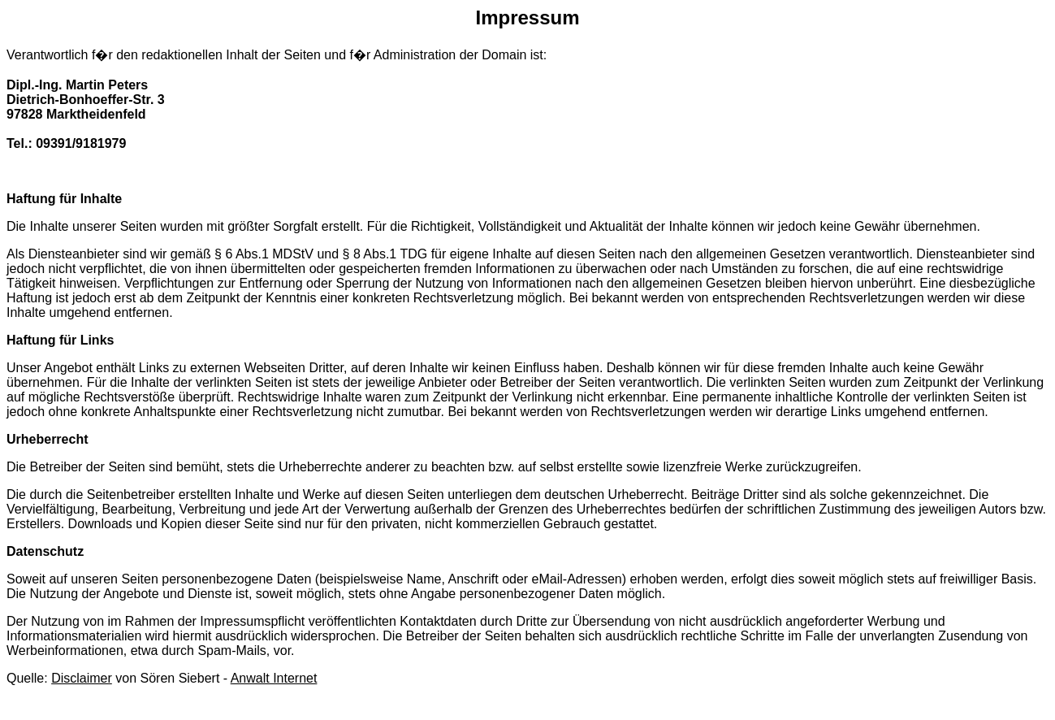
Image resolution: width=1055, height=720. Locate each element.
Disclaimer (81, 678)
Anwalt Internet (274, 678)
